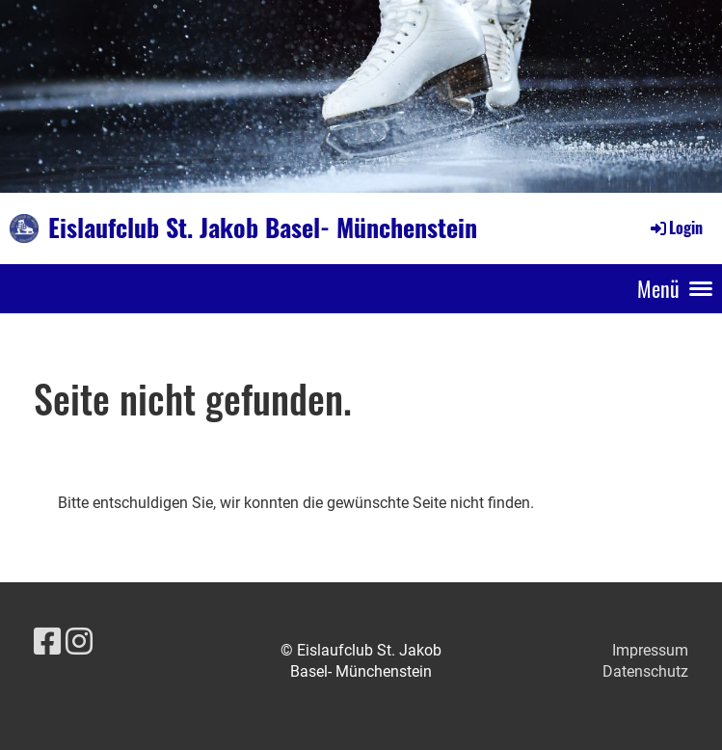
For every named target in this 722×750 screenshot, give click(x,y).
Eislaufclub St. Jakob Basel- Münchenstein (262, 227)
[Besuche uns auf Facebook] (47, 642)
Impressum (650, 650)
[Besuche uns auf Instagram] (79, 642)
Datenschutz (645, 671)
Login (675, 227)
